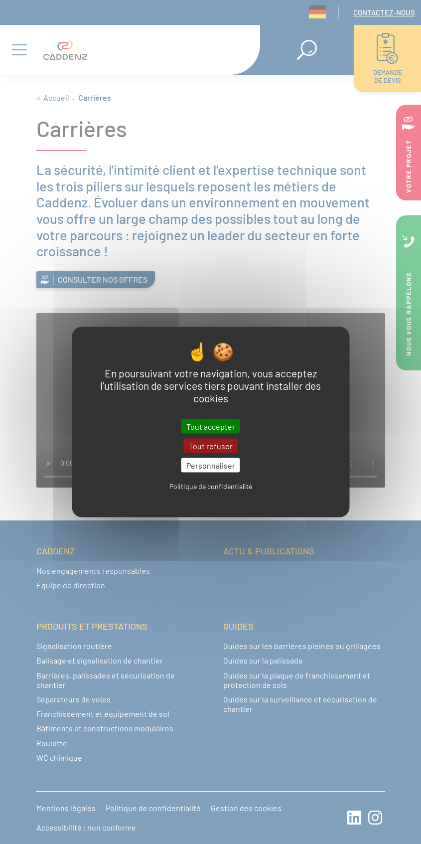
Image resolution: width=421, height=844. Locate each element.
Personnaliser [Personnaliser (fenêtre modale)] (210, 465)
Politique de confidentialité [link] (210, 486)
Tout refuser (211, 445)
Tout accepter (210, 426)
